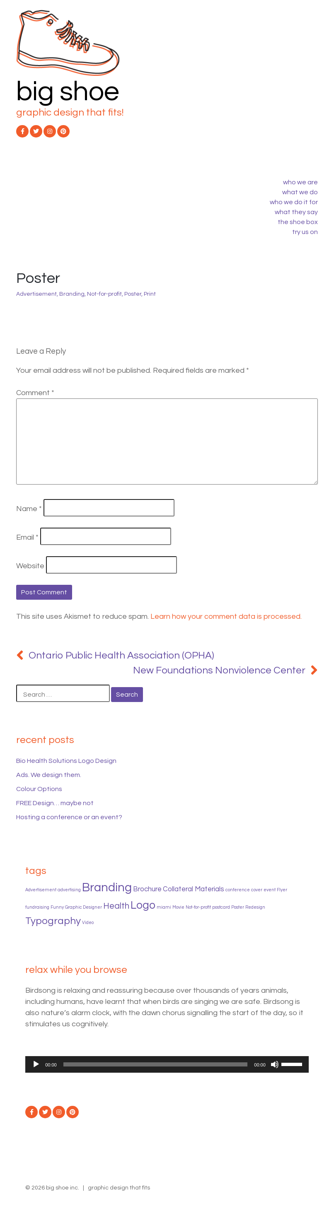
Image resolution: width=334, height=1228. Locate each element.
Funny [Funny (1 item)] (57, 907)
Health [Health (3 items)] (116, 906)
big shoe (67, 91)
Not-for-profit (104, 294)
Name (29, 509)
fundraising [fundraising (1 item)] (37, 907)
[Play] (36, 1064)
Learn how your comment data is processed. (226, 616)
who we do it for (294, 202)
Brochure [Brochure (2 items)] (147, 889)
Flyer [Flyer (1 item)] (282, 890)
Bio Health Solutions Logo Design (66, 761)
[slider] (155, 1064)
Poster (132, 294)
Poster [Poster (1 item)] (237, 907)
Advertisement (36, 294)
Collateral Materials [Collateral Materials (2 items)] (193, 889)
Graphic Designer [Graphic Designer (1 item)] (83, 907)
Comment (35, 393)
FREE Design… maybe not (55, 803)
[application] (167, 1064)
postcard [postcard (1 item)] (221, 907)
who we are (300, 182)
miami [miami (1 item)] (164, 907)
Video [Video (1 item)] (88, 922)
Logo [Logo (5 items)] (143, 905)
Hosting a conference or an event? (69, 817)
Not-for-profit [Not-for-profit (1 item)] (198, 907)
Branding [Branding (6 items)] (107, 887)
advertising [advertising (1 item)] (69, 890)
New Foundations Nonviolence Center (219, 670)
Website (30, 566)
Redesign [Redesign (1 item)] (255, 907)
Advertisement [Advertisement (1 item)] (40, 890)
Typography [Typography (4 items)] (53, 921)
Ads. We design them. (48, 775)
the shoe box (298, 222)
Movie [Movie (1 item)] (178, 907)
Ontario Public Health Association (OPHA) (121, 655)
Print (150, 294)
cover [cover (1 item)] (256, 890)
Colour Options (39, 789)
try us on (305, 232)
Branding (72, 294)
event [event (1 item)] (270, 890)
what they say (296, 212)
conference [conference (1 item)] (237, 890)
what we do (300, 192)
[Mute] (275, 1064)
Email (27, 537)
